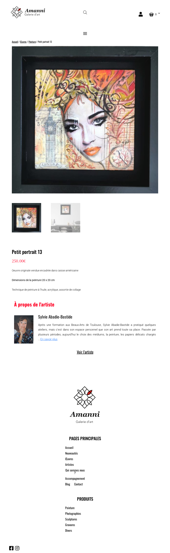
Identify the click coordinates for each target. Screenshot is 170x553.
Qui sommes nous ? (75, 472)
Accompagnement (75, 479)
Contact (78, 484)
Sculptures (71, 519)
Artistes (69, 465)
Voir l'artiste (85, 352)
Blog (67, 484)
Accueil (15, 42)
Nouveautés (71, 453)
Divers (68, 531)
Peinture (32, 42)
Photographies (73, 514)
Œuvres (23, 42)
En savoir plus (48, 339)
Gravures (70, 525)
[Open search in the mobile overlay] (85, 12)
